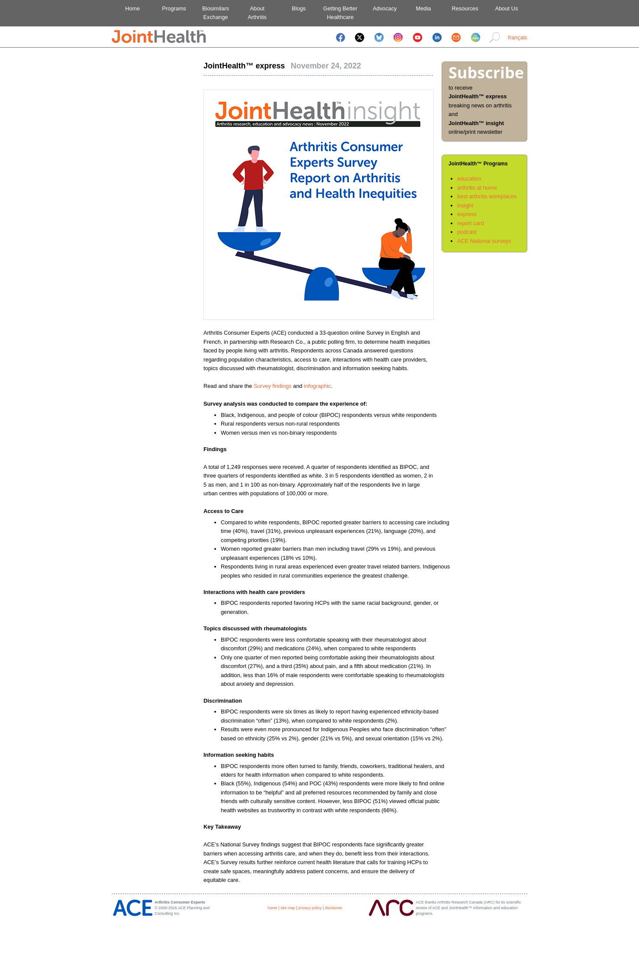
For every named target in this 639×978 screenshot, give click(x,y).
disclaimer (333, 908)
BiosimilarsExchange (215, 12)
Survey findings (273, 386)
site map (288, 908)
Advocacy (382, 8)
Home (132, 8)
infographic (317, 386)
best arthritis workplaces (486, 196)
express (467, 214)
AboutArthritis (257, 12)
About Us (506, 8)
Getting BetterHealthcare (340, 12)
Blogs (299, 8)
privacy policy (310, 908)
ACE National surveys (484, 241)
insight (465, 205)
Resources (465, 8)
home (272, 908)
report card (470, 223)
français (517, 37)
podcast (467, 232)
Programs (174, 8)
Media (423, 8)
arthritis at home (477, 187)
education (469, 178)
